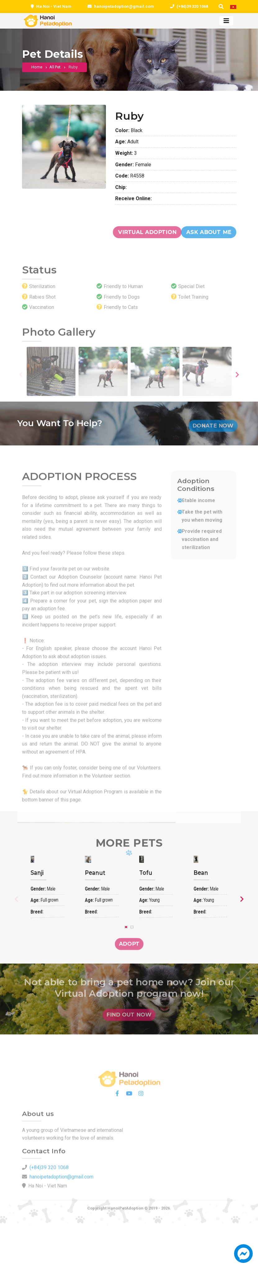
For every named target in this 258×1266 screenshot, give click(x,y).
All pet (55, 68)
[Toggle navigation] (226, 20)
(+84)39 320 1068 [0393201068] (192, 6)
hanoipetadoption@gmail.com (124, 6)
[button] (243, 1256)
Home (36, 68)
